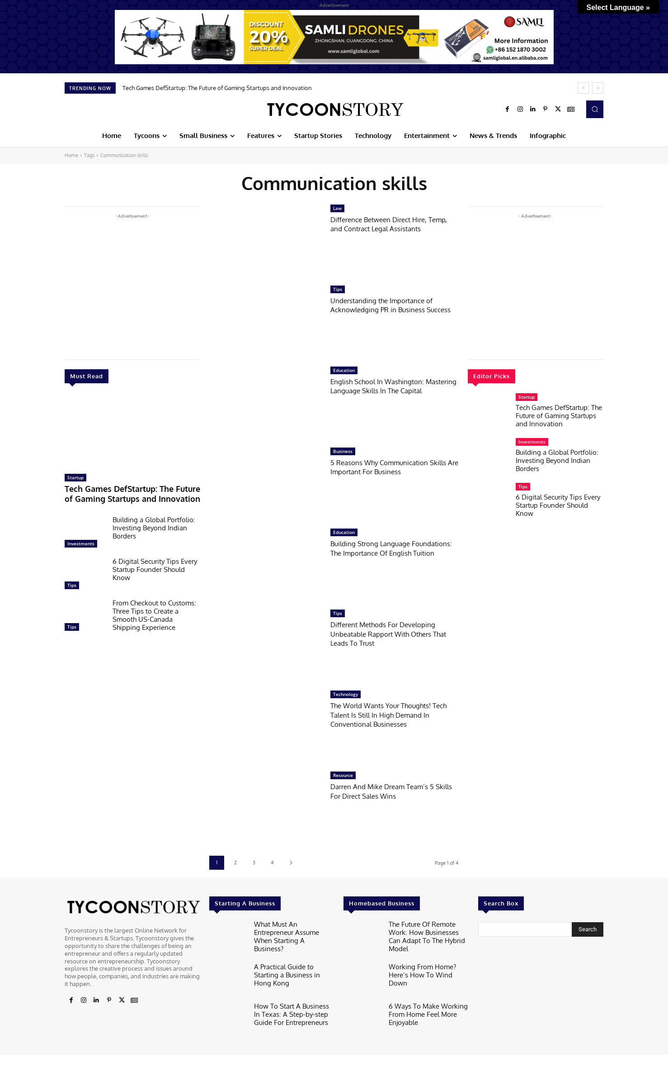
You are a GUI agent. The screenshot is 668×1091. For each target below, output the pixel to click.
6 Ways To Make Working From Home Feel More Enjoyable (423, 1009)
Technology (345, 694)
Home (71, 155)
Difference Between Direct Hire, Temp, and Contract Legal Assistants (392, 223)
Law (337, 208)
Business (343, 451)
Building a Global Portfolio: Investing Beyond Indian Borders (154, 524)
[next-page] (290, 863)
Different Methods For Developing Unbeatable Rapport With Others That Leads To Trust (388, 633)
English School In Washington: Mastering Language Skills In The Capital (386, 390)
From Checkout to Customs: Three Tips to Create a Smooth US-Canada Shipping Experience (154, 612)
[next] (597, 88)
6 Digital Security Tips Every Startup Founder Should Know (155, 566)
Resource (343, 775)
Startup (75, 477)
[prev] (583, 88)
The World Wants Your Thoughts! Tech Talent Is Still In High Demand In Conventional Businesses (393, 714)
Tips (71, 582)
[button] (594, 109)
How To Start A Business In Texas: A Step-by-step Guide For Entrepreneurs (291, 1009)
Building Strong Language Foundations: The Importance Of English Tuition (385, 552)
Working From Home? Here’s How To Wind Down (427, 966)
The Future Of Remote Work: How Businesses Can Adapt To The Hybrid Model (429, 930)
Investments (80, 540)
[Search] (587, 929)
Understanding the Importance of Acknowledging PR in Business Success (387, 309)
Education (344, 370)
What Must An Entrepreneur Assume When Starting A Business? (291, 930)
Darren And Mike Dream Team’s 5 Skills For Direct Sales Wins (388, 790)
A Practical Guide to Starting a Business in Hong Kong (294, 966)
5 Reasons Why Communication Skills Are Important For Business (387, 466)
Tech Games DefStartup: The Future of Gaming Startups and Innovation (217, 87)
